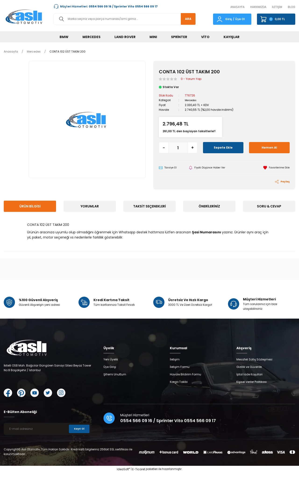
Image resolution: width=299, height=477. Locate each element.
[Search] (124, 19)
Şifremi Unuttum (114, 379)
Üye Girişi (109, 371)
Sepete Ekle (223, 147)
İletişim (175, 364)
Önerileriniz (209, 206)
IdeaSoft (123, 474)
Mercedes (192, 100)
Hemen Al (269, 147)
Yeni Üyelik (110, 364)
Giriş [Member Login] (228, 19)
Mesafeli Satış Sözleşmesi (254, 364)
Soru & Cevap (269, 206)
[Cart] (276, 19)
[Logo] (25, 16)
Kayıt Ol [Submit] (78, 433)
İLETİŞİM (277, 7)
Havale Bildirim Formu (185, 379)
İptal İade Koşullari (249, 379)
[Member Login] (219, 19)
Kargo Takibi (179, 386)
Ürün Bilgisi (30, 206)
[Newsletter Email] (47, 433)
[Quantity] (178, 147)
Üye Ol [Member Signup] (240, 19)
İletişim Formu (179, 371)
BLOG (291, 7)
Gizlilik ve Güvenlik (249, 371)
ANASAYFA (237, 7)
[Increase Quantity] (192, 147)
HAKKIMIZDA (258, 7)
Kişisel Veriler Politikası (251, 386)
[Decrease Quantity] (163, 147)
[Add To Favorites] (275, 167)
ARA (185, 19)
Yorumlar (90, 206)
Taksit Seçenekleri (149, 206)
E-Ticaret (138, 474)
